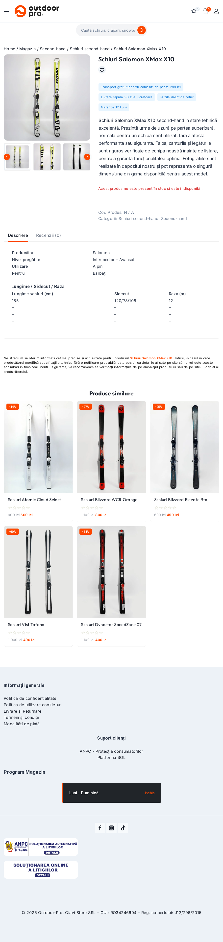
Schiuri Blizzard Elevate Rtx (180, 507)
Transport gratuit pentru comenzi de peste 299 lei (141, 89)
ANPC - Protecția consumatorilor (111, 751)
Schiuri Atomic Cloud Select (34, 507)
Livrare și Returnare (22, 711)
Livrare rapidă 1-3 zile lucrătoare (126, 99)
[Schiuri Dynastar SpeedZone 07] (111, 580)
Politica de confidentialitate (30, 698)
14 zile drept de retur (177, 99)
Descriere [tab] (19, 241)
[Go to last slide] (7, 157)
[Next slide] (87, 157)
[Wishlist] (194, 11)
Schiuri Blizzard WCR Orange (109, 507)
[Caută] (141, 30)
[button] (17, 156)
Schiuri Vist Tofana (26, 632)
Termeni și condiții (21, 717)
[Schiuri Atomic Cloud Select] (38, 455)
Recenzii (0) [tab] (52, 241)
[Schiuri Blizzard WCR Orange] (111, 455)
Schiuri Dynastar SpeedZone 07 (111, 632)
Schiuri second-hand (138, 220)
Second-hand (174, 220)
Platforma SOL (111, 757)
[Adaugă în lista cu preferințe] (103, 71)
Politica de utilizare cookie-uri (33, 704)
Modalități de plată (22, 724)
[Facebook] (100, 828)
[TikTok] (123, 828)
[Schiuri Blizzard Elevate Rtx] (184, 455)
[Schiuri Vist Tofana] (38, 580)
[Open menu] (7, 11)
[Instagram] (112, 828)
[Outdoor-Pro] (37, 11)
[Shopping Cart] (205, 11)
